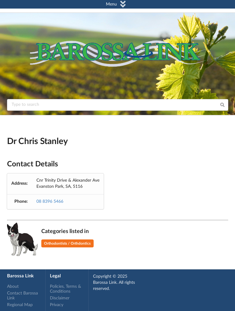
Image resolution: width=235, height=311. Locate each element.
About (13, 286)
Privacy (56, 305)
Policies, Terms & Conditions (65, 289)
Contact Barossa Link (22, 295)
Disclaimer (59, 298)
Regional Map (20, 305)
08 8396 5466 (49, 201)
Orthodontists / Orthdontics (67, 243)
